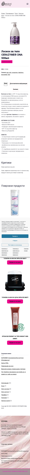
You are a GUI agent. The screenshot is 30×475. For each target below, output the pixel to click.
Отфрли (15, 240)
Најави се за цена (7, 61)
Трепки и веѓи (5, 400)
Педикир (4, 398)
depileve (20, 72)
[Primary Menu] (27, 4)
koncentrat (4, 74)
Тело (16, 13)
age (7, 72)
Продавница (10, 13)
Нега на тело (5, 392)
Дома (3, 13)
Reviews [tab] (15, 89)
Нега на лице (5, 389)
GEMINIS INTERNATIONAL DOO (20, 471)
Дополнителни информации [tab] (18, 83)
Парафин (4, 395)
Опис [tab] (5, 83)
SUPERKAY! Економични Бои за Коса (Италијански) (12, 359)
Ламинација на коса (7, 366)
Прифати (15, 236)
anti (10, 72)
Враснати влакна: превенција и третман (13, 369)
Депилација (4, 383)
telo (9, 74)
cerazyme (15, 72)
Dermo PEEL (5, 363)
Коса (2, 386)
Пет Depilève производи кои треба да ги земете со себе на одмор (13, 373)
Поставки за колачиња (15, 245)
